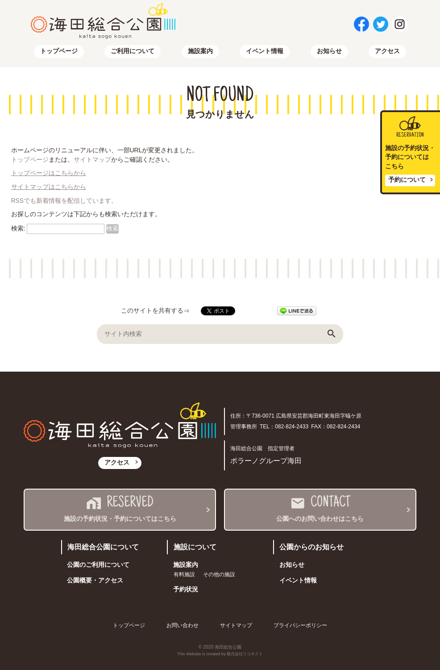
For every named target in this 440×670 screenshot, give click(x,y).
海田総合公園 (228, 647)
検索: (18, 228)
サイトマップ (92, 159)
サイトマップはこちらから (48, 187)
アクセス (387, 51)
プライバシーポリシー (300, 625)
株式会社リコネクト (245, 654)
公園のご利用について (98, 564)
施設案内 (200, 51)
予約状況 (185, 589)
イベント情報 (264, 51)
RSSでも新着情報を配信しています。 (64, 200)
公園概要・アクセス (95, 580)
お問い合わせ (182, 625)
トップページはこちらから (48, 173)
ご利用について (132, 51)
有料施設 (184, 574)
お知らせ (329, 51)
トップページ (59, 51)
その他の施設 (219, 574)
